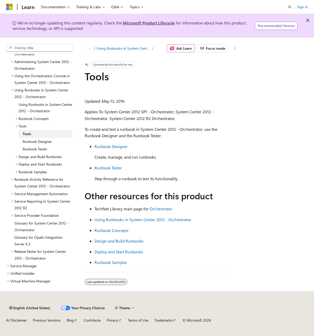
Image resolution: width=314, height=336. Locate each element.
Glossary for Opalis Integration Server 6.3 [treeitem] (38, 240)
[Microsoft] (9, 7)
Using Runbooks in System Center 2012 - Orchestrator (124, 48)
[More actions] (234, 48)
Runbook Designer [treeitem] (37, 141)
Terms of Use (138, 320)
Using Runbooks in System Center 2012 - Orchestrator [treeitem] (45, 108)
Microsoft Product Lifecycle (149, 22)
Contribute (92, 320)
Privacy (112, 320)
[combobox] (39, 48)
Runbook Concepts (111, 230)
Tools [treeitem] (27, 133)
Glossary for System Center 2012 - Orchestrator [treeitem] (41, 226)
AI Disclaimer (16, 320)
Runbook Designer (111, 146)
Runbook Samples (110, 262)
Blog (70, 320)
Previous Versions (46, 320)
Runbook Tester (108, 167)
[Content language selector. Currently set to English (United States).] (29, 308)
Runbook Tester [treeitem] (35, 149)
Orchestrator (161, 208)
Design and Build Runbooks (119, 241)
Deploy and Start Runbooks (118, 251)
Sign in (302, 6)
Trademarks (163, 320)
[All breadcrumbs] (89, 48)
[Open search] (290, 7)
